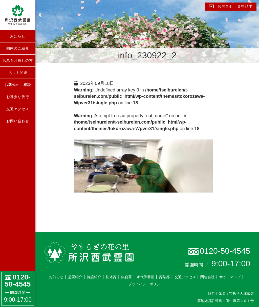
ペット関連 (17, 72)
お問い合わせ (17, 121)
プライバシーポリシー (146, 284)
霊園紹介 (75, 277)
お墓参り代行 (17, 97)
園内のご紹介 (17, 48)
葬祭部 (164, 277)
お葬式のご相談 (18, 85)
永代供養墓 (145, 277)
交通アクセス (17, 109)
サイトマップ (230, 277)
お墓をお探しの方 (18, 60)
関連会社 (207, 277)
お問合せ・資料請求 (231, 6)
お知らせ (17, 36)
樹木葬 (111, 277)
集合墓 (126, 277)
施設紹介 (94, 277)
